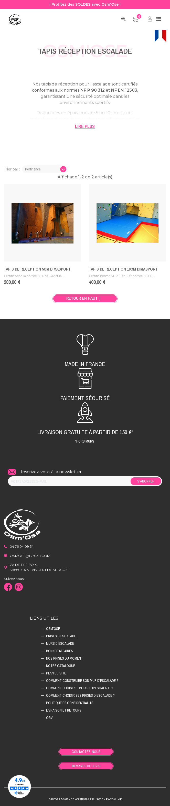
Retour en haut (85, 298)
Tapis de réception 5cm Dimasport (37, 269)
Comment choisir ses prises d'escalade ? (80, 695)
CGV (49, 717)
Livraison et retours (63, 710)
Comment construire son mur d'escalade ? (82, 680)
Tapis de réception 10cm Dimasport (123, 269)
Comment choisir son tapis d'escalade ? (79, 688)
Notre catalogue (60, 665)
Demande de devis (86, 766)
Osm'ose (53, 628)
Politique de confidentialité (69, 703)
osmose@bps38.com (30, 556)
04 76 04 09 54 (22, 546)
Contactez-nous (86, 751)
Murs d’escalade (60, 643)
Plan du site (56, 673)
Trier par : (12, 169)
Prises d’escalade (61, 636)
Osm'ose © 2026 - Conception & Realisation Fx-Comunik (85, 799)
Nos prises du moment (64, 658)
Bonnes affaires (59, 651)
